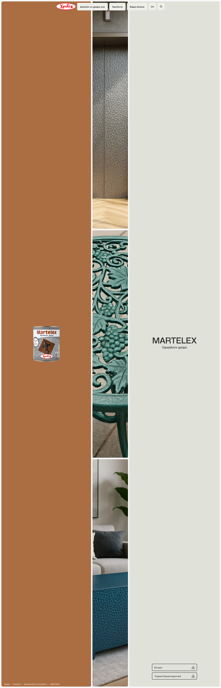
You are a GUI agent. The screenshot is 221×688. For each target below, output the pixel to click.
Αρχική (7, 684)
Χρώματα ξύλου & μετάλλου (35, 684)
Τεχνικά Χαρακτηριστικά (174, 676)
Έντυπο (174, 667)
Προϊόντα (17, 684)
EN (152, 6)
